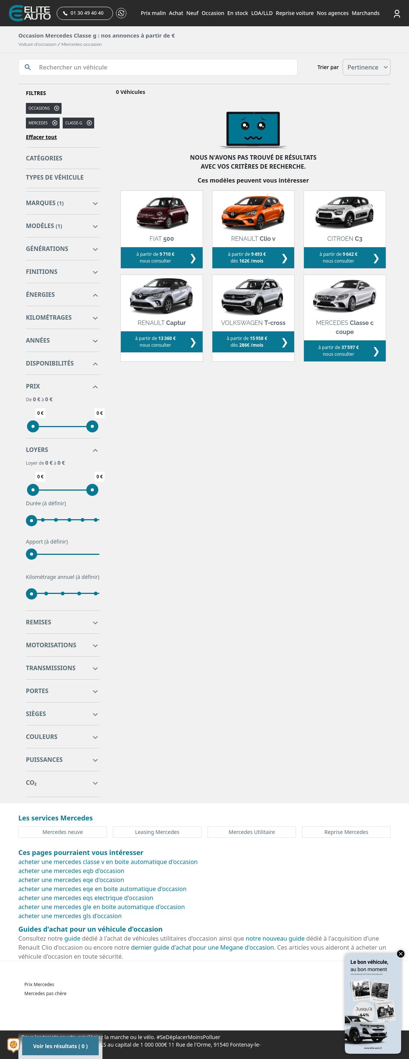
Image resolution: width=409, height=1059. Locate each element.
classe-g (73, 122)
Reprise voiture (295, 13)
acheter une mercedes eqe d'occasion (71, 880)
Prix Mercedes (39, 984)
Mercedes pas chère (45, 993)
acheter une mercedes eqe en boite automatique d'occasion (102, 889)
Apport (47, 541)
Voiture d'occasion (37, 44)
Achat (176, 13)
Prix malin (153, 13)
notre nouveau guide (275, 938)
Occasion (212, 13)
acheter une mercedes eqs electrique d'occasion (85, 898)
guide (73, 938)
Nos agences (333, 13)
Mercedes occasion (82, 44)
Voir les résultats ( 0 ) (60, 1046)
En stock (237, 13)
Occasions (39, 108)
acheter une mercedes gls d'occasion (70, 916)
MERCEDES (38, 122)
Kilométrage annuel (62, 577)
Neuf (192, 13)
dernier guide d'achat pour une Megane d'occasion (202, 947)
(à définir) (54, 503)
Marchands (365, 13)
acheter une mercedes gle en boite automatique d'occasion (101, 907)
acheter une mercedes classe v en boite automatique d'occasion (108, 862)
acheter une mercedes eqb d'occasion (71, 871)
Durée (46, 503)
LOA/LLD (262, 13)
